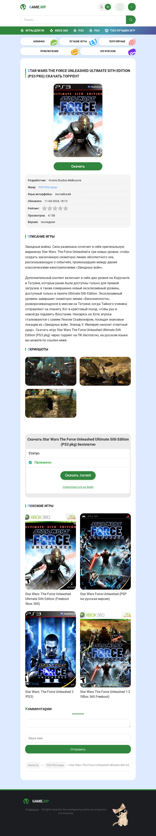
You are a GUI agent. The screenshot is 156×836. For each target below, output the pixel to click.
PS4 (94, 30)
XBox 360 (59, 30)
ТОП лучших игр (120, 30)
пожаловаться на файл (78, 487)
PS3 (78, 30)
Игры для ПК (32, 30)
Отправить (78, 749)
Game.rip (33, 765)
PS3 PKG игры (48, 187)
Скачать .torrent (78, 475)
